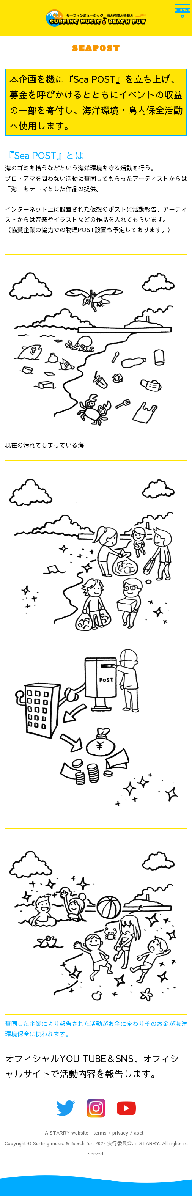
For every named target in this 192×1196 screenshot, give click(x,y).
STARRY (60, 1132)
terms (100, 1132)
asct (138, 1132)
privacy (120, 1132)
